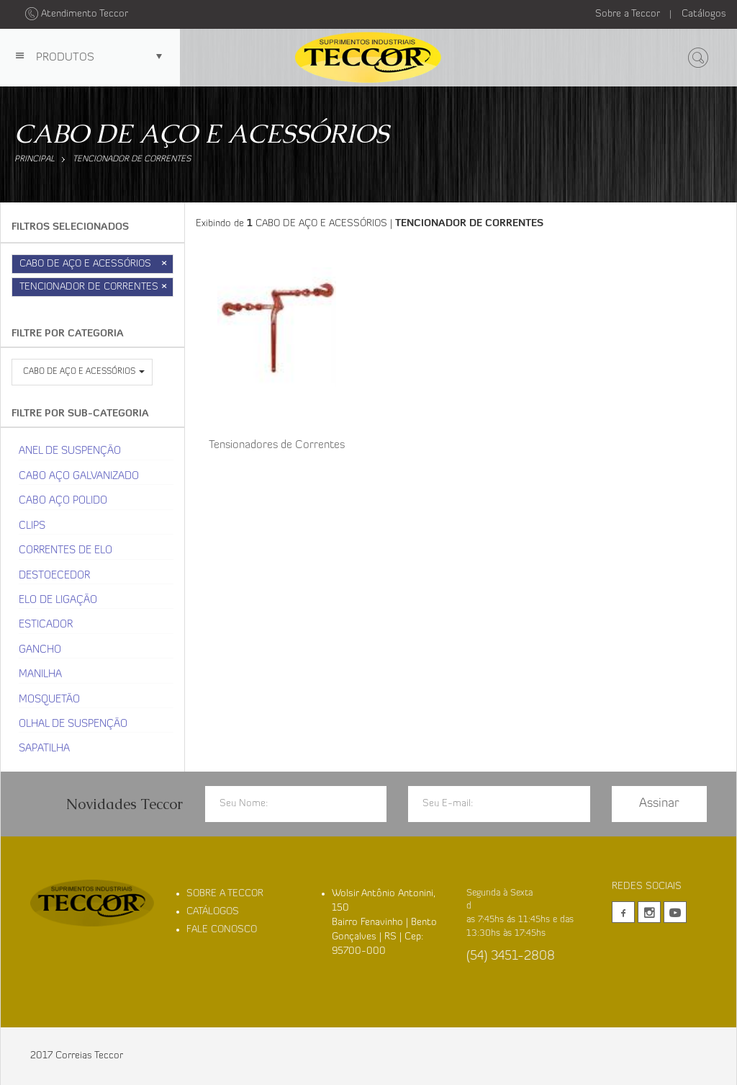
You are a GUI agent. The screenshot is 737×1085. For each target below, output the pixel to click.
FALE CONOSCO (221, 929)
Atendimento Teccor (76, 14)
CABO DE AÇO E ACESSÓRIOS (96, 264)
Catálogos (704, 14)
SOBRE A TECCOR (224, 893)
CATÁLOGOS (212, 911)
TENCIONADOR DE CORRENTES (105, 159)
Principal (34, 159)
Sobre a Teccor (627, 14)
